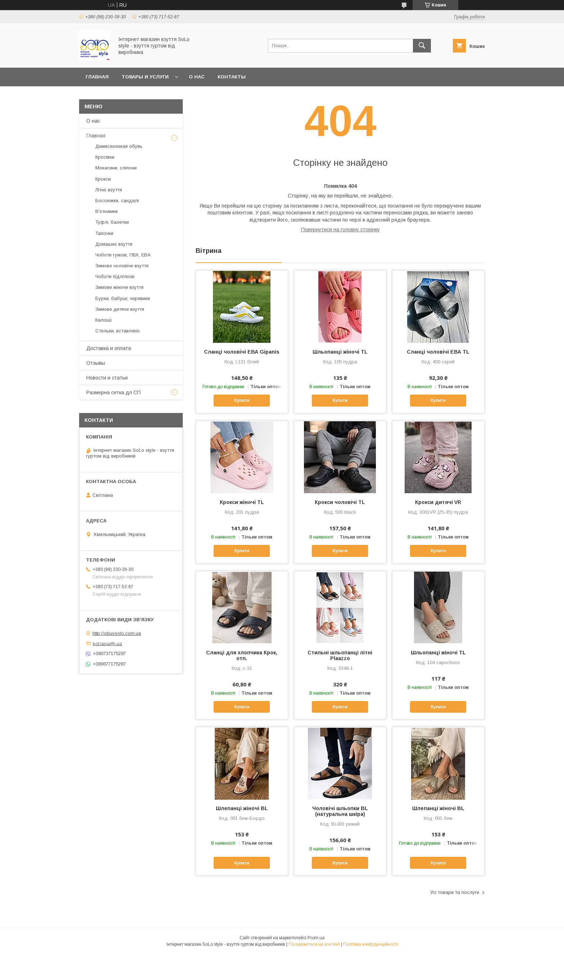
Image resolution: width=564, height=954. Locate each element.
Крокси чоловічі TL (340, 502)
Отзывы (95, 363)
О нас (197, 77)
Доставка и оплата (108, 348)
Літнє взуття (108, 189)
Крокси (103, 179)
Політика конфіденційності (370, 944)
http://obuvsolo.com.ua (116, 633)
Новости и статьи (107, 378)
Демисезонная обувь (118, 146)
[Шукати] (422, 46)
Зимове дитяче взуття (119, 309)
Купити (241, 400)
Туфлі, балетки (112, 222)
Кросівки (104, 157)
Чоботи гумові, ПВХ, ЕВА (123, 255)
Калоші (103, 320)
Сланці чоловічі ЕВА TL (438, 352)
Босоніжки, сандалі (117, 200)
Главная (97, 77)
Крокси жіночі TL (242, 502)
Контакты (232, 77)
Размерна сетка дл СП (113, 392)
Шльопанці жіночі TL (340, 352)
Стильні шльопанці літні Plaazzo (340, 655)
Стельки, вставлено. (118, 330)
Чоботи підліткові (115, 276)
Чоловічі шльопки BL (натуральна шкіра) (340, 811)
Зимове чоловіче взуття (122, 265)
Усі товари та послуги (454, 892)
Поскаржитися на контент (314, 944)
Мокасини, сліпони (116, 168)
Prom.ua (316, 937)
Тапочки (104, 233)
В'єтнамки (106, 211)
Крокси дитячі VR (438, 502)
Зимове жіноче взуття (119, 287)
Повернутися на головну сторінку (340, 229)
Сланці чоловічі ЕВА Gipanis (241, 352)
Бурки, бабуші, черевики (122, 298)
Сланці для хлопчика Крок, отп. (241, 655)
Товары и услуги (145, 77)
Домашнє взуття (113, 244)
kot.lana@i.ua (107, 643)
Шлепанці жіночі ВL (242, 808)
